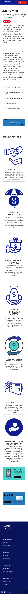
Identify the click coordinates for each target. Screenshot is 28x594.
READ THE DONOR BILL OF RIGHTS (14, 442)
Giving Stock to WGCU (13, 87)
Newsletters (5, 584)
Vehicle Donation (12, 103)
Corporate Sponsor (7, 545)
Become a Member (7, 539)
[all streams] (26, 592)
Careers (5, 562)
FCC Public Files (7, 565)
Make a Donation (7, 536)
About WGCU (6, 555)
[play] (2, 592)
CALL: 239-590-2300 (8, 571)
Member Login (6, 581)
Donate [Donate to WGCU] (7, 21)
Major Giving (6, 542)
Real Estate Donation (13, 108)
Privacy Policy (6, 568)
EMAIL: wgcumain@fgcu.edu (10, 575)
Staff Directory (6, 558)
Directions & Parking (7, 578)
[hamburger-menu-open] (2, 2)
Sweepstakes (6, 552)
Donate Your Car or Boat (8, 549)
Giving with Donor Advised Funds (13, 92)
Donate (23, 2)
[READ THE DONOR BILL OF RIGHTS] (14, 427)
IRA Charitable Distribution (15, 98)
